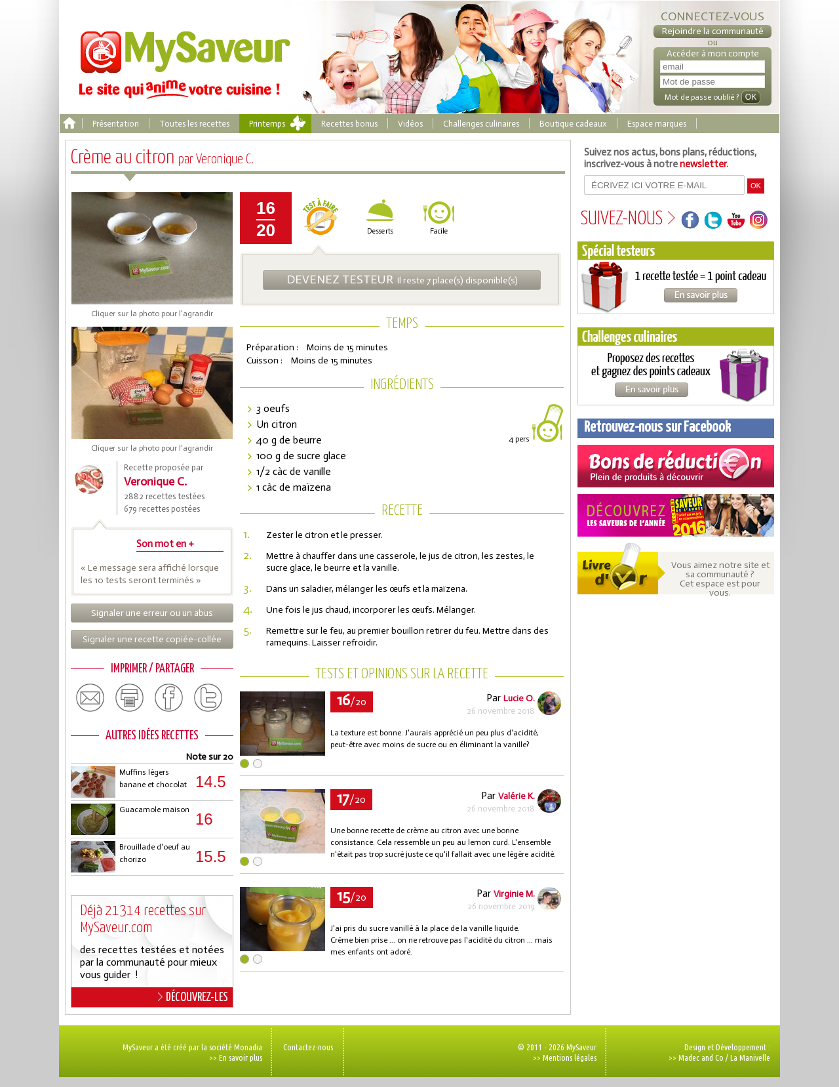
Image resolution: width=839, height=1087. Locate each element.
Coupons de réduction (675, 466)
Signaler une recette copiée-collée (152, 639)
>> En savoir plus (235, 1057)
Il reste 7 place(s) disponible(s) (402, 279)
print (129, 698)
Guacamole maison (154, 809)
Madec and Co (701, 1057)
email (90, 698)
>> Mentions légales (564, 1057)
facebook (169, 698)
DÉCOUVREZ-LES (193, 997)
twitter (208, 698)
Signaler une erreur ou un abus (152, 613)
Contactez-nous (308, 1047)
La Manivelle (750, 1057)
